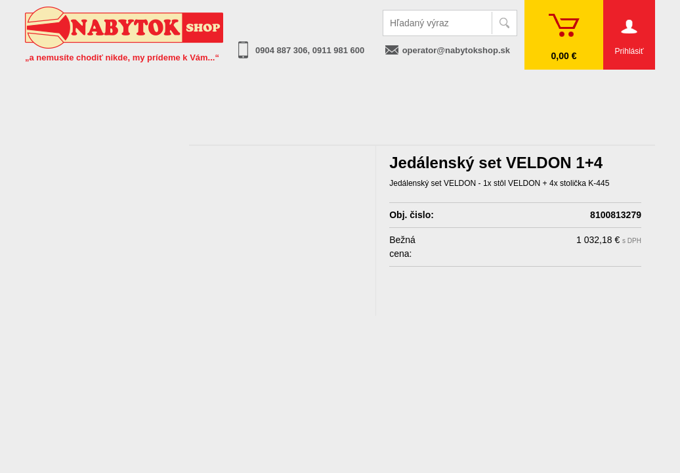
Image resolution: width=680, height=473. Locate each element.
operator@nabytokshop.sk (456, 50)
